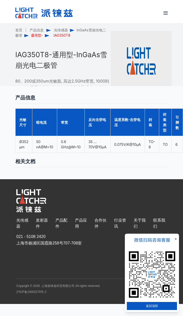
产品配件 (61, 223)
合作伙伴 (101, 223)
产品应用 (81, 223)
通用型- (37, 35)
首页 (18, 30)
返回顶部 (152, 306)
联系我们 (159, 223)
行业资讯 (120, 223)
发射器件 (42, 223)
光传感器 (61, 30)
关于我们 (140, 223)
